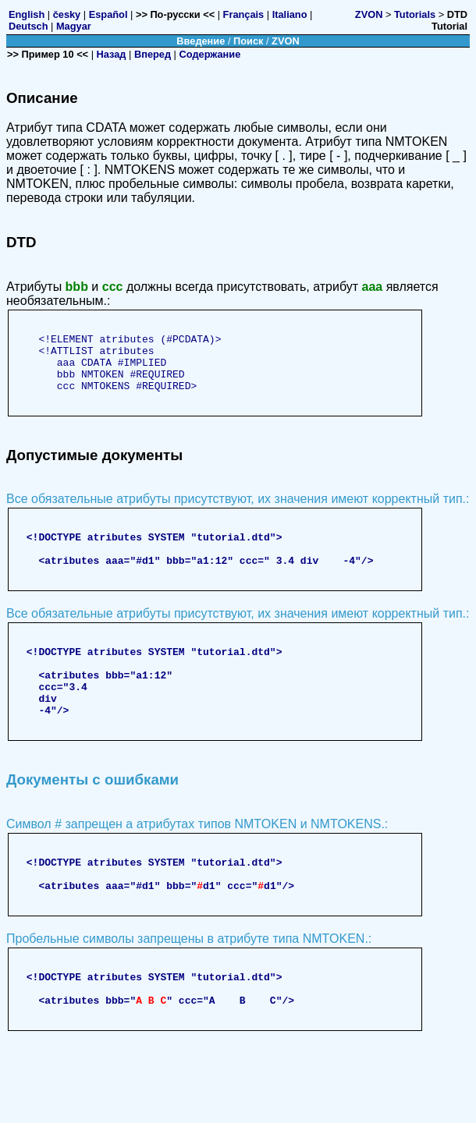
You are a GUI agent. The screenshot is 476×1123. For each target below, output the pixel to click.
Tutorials (414, 14)
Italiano (289, 14)
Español (108, 14)
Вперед (152, 54)
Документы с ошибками (92, 826)
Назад (111, 54)
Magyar (73, 26)
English (26, 14)
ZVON (369, 14)
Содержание (210, 54)
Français (244, 14)
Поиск (248, 41)
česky (67, 14)
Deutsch (28, 26)
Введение (200, 41)
